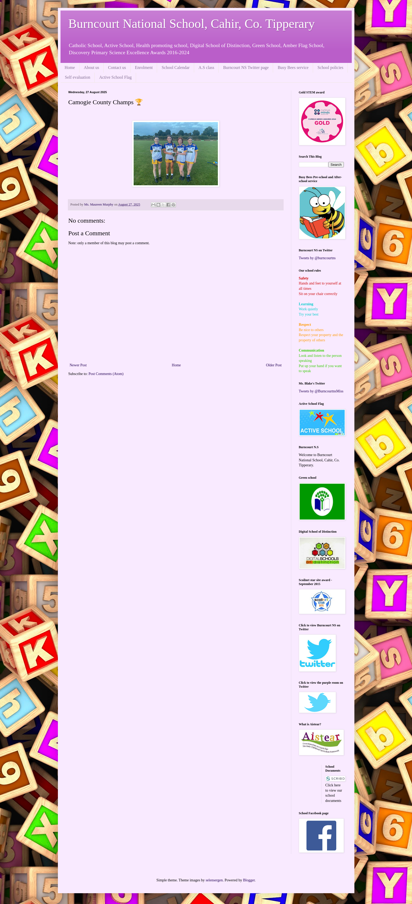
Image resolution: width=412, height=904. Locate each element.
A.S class (206, 67)
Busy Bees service (293, 67)
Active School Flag (115, 77)
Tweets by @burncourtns (317, 258)
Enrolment (144, 67)
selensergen (214, 880)
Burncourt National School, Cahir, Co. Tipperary (191, 24)
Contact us (117, 67)
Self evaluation (77, 77)
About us (91, 67)
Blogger (249, 880)
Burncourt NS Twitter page (246, 67)
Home (70, 67)
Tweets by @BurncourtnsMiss (321, 391)
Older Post (274, 365)
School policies (330, 67)
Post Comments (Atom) (106, 374)
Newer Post (78, 365)
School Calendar (175, 67)
